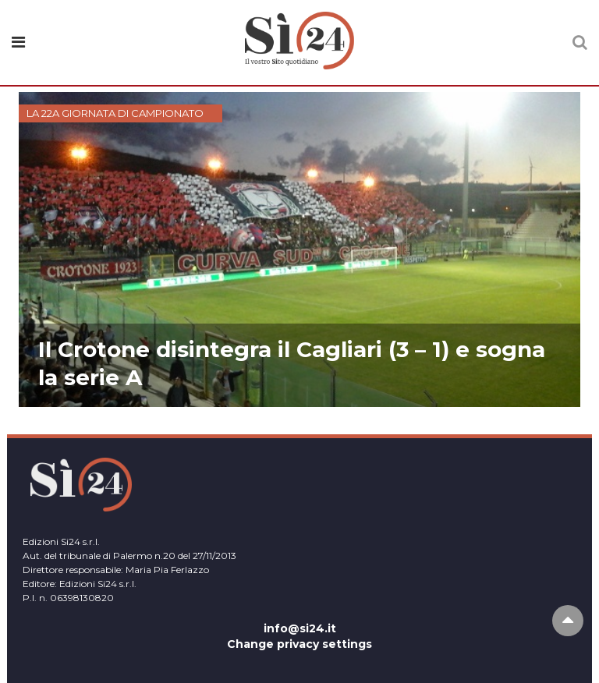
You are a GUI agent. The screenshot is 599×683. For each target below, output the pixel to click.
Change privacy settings (299, 644)
